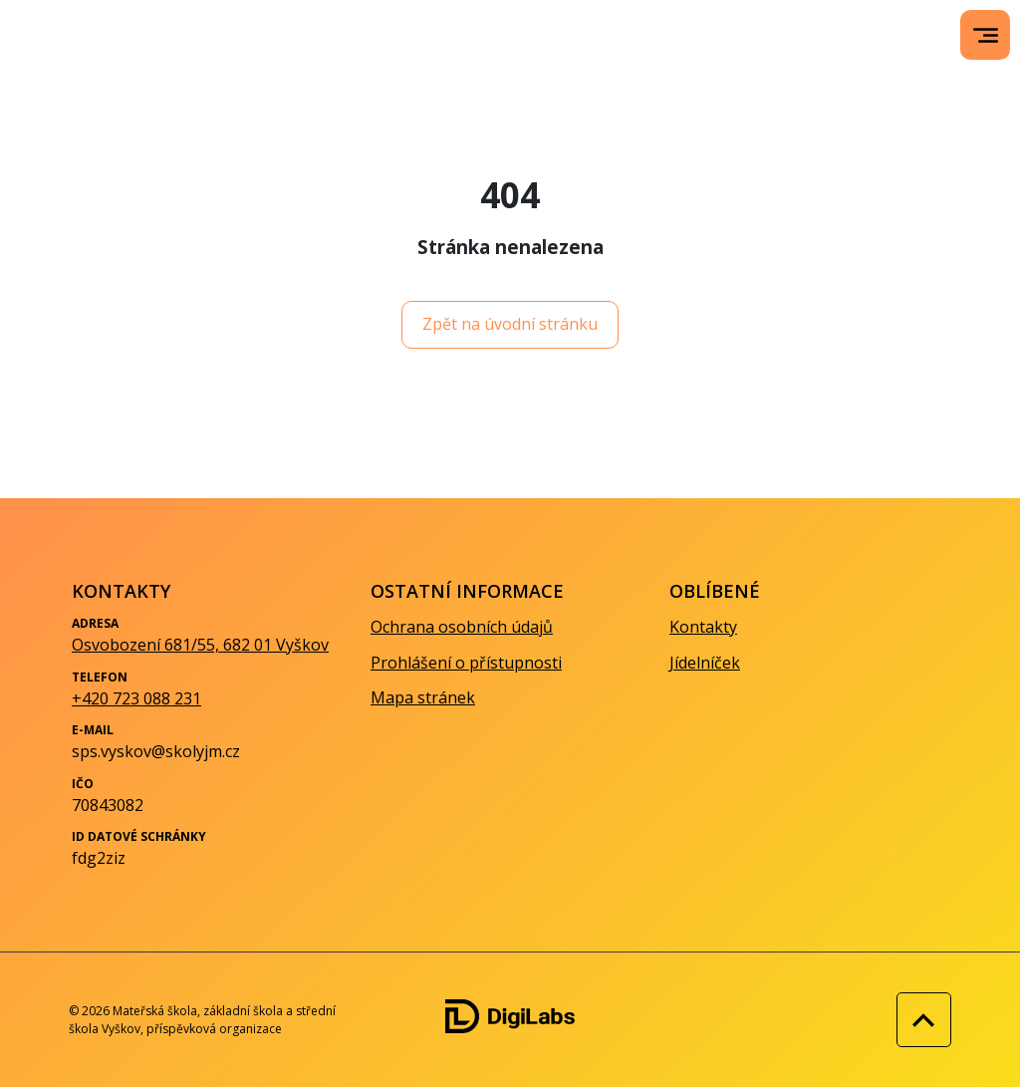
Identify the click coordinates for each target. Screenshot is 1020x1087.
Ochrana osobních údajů (462, 627)
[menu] (985, 35)
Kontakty (703, 627)
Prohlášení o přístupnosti (466, 663)
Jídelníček (704, 663)
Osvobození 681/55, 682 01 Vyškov (200, 645)
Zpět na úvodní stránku (510, 324)
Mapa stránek (423, 697)
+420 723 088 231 (136, 698)
